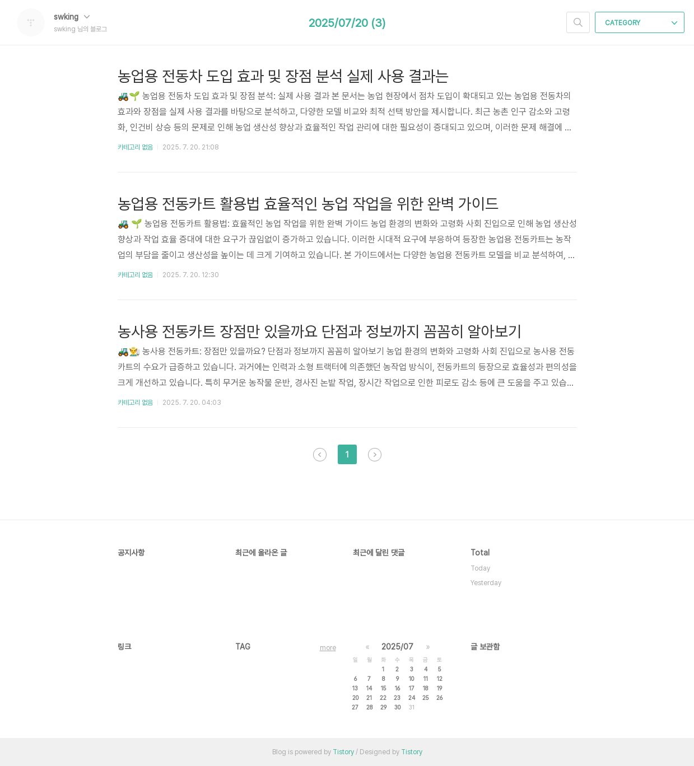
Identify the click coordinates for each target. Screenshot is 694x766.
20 (355, 697)
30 (397, 707)
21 (369, 697)
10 (411, 678)
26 (439, 697)
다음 (374, 454)
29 (383, 707)
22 (383, 697)
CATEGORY (641, 23)
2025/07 (397, 646)
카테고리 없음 (135, 147)
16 (397, 688)
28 (369, 707)
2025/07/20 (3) (347, 23)
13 (355, 688)
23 (397, 697)
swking (72, 16)
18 (425, 688)
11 (425, 678)
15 (383, 688)
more (328, 648)
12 (440, 678)
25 (425, 697)
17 (411, 688)
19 (439, 688)
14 (369, 688)
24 (411, 697)
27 (355, 707)
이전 (320, 454)
